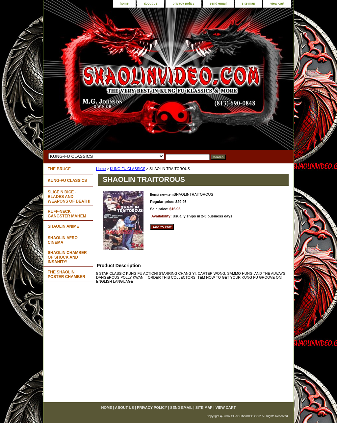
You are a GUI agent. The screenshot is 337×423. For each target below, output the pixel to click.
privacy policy (183, 3)
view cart (277, 3)
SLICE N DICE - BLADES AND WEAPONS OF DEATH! (69, 197)
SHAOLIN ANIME (63, 226)
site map (248, 3)
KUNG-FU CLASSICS (127, 169)
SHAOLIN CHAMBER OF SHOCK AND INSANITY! (67, 257)
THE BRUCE (59, 169)
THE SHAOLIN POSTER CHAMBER (66, 274)
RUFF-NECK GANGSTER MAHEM (67, 213)
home (124, 3)
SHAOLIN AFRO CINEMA (63, 240)
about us (151, 3)
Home (101, 169)
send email (218, 3)
